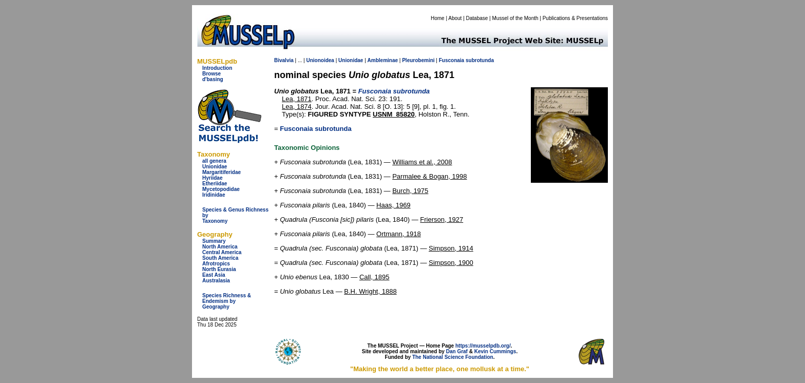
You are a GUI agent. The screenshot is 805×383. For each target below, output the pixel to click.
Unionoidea (320, 60)
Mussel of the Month (515, 18)
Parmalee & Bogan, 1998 (429, 176)
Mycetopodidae (221, 189)
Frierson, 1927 (441, 219)
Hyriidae (212, 178)
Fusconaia (451, 60)
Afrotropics (216, 263)
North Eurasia (219, 269)
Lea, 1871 (297, 99)
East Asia (213, 275)
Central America (221, 252)
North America (220, 247)
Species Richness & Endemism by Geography (226, 301)
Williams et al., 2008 (422, 162)
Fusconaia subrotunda (315, 128)
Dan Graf (457, 351)
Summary (214, 241)
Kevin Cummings (495, 351)
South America (220, 258)
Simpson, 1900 (451, 262)
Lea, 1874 (297, 106)
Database (477, 18)
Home (438, 18)
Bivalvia (284, 60)
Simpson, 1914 (451, 248)
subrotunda (480, 60)
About (455, 18)
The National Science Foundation (452, 357)
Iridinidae (213, 195)
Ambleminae (383, 60)
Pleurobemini (418, 60)
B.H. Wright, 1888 (370, 291)
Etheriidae (214, 183)
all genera (214, 161)
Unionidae (214, 166)
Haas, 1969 (393, 205)
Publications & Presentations (575, 18)
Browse (211, 73)
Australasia (216, 280)
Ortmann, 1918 (398, 234)
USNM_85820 (394, 114)
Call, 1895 (374, 277)
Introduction (217, 68)
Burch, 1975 (410, 191)
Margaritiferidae (221, 172)
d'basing (212, 79)
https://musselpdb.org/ (483, 346)
